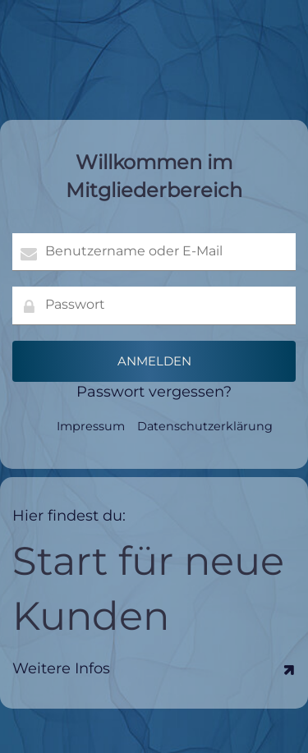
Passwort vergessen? (154, 392)
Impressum (91, 426)
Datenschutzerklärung (205, 426)
